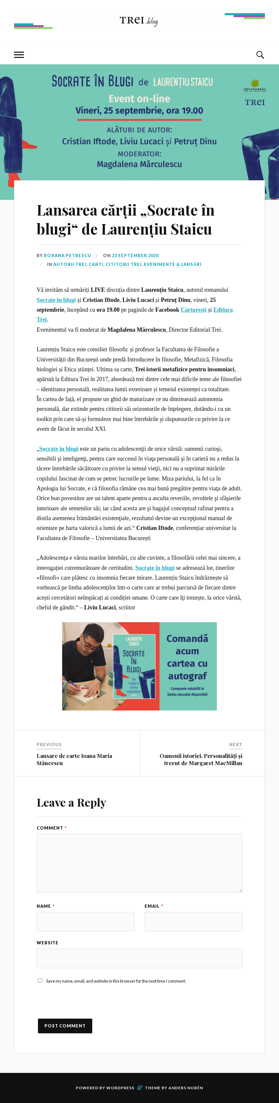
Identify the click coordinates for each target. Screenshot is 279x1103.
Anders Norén (185, 1087)
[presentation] (86, 1006)
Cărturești (194, 309)
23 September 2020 (135, 255)
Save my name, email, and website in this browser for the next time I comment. (116, 981)
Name (46, 906)
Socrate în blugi (56, 300)
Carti (96, 264)
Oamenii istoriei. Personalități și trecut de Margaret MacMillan (201, 759)
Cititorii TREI (124, 264)
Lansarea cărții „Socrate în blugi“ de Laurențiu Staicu (126, 219)
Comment (52, 828)
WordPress (120, 1087)
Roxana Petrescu (67, 255)
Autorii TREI (69, 264)
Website (48, 942)
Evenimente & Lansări (172, 264)
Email (154, 906)
